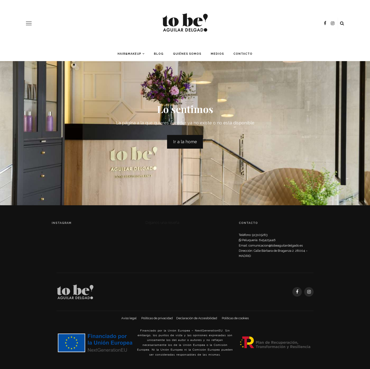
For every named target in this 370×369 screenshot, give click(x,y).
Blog (159, 53)
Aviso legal (129, 318)
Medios (217, 53)
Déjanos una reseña (162, 222)
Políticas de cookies (235, 318)
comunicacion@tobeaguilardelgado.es (275, 245)
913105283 (260, 235)
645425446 (267, 240)
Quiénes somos (187, 53)
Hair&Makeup (129, 53)
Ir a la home (185, 141)
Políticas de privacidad (157, 318)
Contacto (242, 53)
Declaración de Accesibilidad (196, 318)
